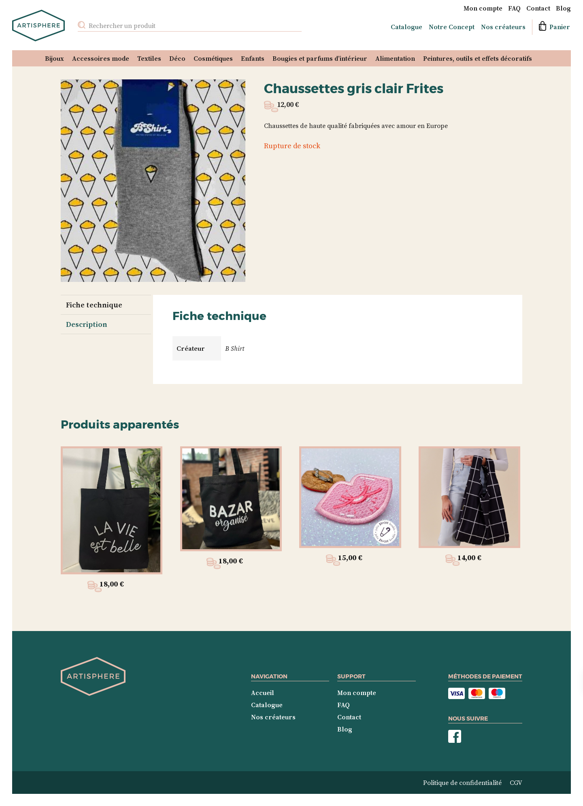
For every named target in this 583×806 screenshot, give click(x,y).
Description (86, 324)
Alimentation (395, 58)
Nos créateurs (503, 26)
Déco (177, 58)
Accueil (262, 692)
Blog (563, 8)
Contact (538, 8)
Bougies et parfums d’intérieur (319, 58)
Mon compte (483, 8)
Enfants (252, 58)
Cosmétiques (213, 58)
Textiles (149, 58)
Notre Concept (451, 26)
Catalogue (406, 26)
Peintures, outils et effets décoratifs (477, 58)
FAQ (514, 8)
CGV (516, 782)
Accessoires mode (100, 58)
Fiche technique (94, 305)
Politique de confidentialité (462, 782)
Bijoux (54, 58)
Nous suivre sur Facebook (454, 736)
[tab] (105, 304)
